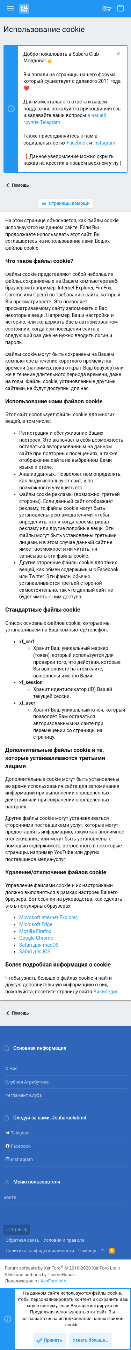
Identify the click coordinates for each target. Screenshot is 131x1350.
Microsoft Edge (35, 924)
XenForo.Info (53, 1280)
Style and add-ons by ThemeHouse (40, 1274)
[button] (10, 9)
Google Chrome (36, 938)
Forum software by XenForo (61, 1268)
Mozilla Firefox (35, 931)
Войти (9, 1197)
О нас (11, 1068)
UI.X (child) (17, 1229)
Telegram (17, 1132)
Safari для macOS (39, 945)
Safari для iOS (34, 951)
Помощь (87, 1250)
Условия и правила (64, 1240)
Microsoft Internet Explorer (48, 917)
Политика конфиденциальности (40, 1250)
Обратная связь (22, 1240)
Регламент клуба (23, 1095)
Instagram (104, 143)
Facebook (77, 143)
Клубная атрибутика (27, 1082)
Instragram (19, 1159)
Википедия (105, 991)
